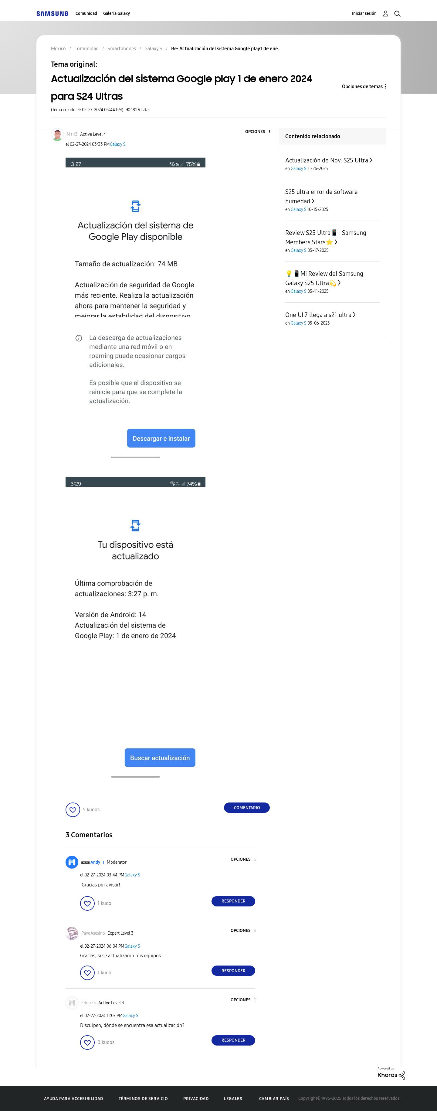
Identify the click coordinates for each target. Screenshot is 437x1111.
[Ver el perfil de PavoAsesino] (93, 933)
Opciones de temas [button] (362, 86)
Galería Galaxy (116, 13)
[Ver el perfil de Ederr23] (88, 1003)
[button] (259, 132)
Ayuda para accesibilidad (73, 1098)
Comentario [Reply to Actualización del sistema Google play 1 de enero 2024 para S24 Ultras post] (247, 807)
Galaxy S (118, 144)
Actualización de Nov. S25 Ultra (326, 160)
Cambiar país (274, 1098)
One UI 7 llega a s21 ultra (318, 315)
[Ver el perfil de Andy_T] (97, 862)
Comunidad (86, 13)
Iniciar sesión (364, 13)
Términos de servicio (143, 1098)
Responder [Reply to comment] (234, 901)
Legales (233, 1098)
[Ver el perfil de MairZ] (72, 134)
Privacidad (195, 1098)
